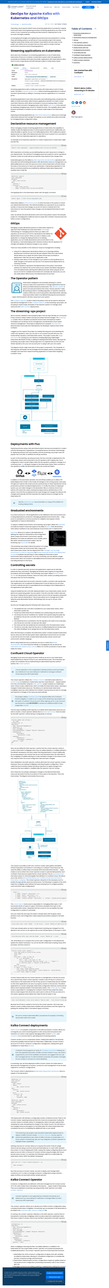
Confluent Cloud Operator (82, 55)
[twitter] (73, 102)
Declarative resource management (85, 37)
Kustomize (61, 525)
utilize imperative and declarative (44, 160)
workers (54, 1034)
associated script (58, 874)
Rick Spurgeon (77, 117)
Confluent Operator (19, 301)
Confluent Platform (38, 303)
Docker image (15, 682)
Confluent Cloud (33, 697)
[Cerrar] (63, 1269)
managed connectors (48, 1050)
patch (49, 527)
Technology (15, 24)
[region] (34, 1276)
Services (31, 1046)
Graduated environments (82, 50)
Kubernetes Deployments (43, 115)
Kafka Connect (25, 307)
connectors (14, 1036)
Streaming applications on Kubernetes (82, 34)
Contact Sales (96, 2)
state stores (52, 105)
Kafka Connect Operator (82, 60)
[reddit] (84, 102)
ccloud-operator (24, 664)
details (25, 705)
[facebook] (76, 102)
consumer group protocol (30, 91)
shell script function (49, 712)
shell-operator (38, 684)
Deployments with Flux (81, 48)
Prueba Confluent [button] (88, 7)
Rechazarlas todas (54, 1277)
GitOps (44, 230)
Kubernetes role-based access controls (24, 647)
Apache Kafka (26, 24)
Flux (23, 464)
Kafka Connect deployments (83, 58)
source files (24, 543)
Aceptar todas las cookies (54, 1273)
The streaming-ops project (82, 45)
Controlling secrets (80, 53)
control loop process (31, 203)
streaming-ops (29, 502)
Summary (77, 63)
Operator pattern (58, 287)
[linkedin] (80, 102)
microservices (56, 324)
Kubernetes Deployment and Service (47, 1071)
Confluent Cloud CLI (38, 680)
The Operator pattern (81, 42)
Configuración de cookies (54, 1281)
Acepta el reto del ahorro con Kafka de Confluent (65, 2)
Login (87, 2)
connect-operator (17, 1190)
